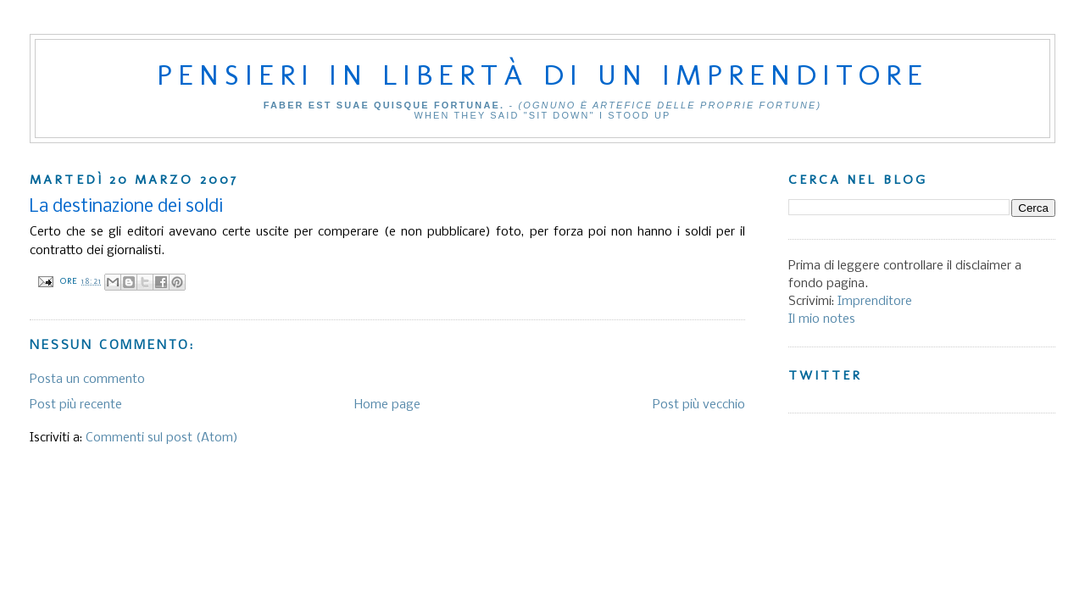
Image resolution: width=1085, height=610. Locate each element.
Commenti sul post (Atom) (162, 438)
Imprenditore (874, 301)
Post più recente (76, 405)
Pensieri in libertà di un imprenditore (542, 74)
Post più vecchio (699, 405)
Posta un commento (87, 379)
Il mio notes (821, 319)
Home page (387, 405)
